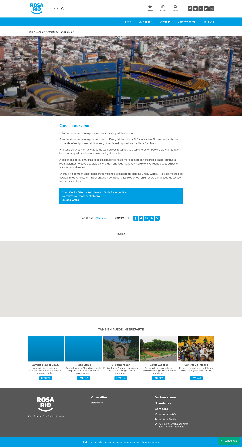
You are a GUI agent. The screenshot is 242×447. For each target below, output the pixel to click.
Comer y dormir (187, 21)
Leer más (45, 378)
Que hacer (145, 21)
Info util (209, 21)
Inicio (127, 21)
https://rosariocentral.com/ (84, 196)
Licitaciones (97, 403)
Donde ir (164, 21)
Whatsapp (229, 440)
